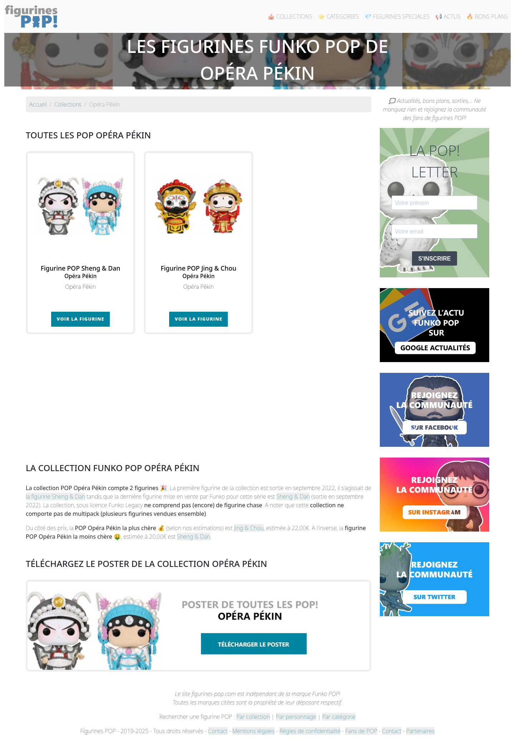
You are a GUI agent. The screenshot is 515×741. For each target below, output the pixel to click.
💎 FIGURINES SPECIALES (397, 16)
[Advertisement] (198, 395)
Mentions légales (253, 731)
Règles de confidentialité (309, 731)
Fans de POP (361, 731)
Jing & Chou (248, 528)
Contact (217, 731)
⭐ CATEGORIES (338, 16)
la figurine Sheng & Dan (55, 496)
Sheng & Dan (293, 496)
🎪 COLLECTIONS (290, 16)
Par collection (253, 717)
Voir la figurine (80, 319)
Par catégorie (338, 717)
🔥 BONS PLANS (487, 16)
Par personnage (296, 717)
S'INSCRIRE (434, 259)
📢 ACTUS (448, 16)
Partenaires (420, 731)
